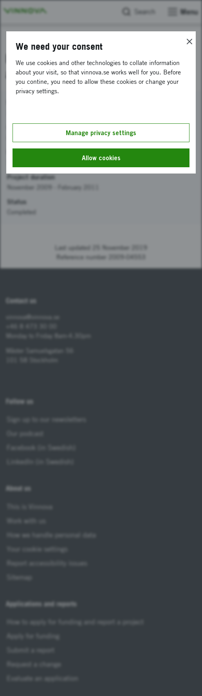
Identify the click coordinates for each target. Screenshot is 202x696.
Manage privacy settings (101, 133)
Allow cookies (101, 158)
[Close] (189, 41)
